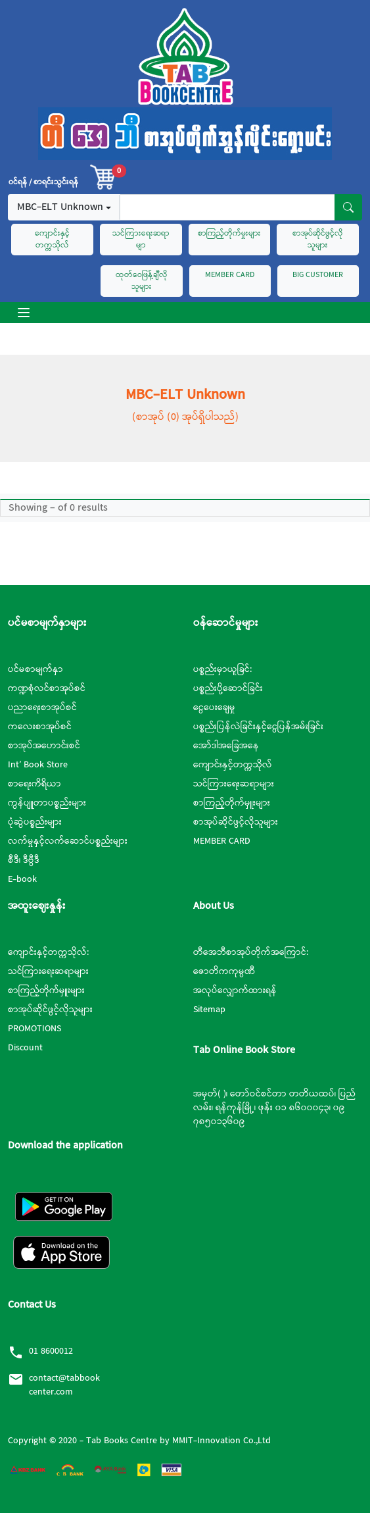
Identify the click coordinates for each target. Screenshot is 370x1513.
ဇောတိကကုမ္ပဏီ (224, 971)
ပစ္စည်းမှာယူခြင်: (222, 669)
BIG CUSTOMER (317, 275)
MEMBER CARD (229, 275)
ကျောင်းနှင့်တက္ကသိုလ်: (48, 952)
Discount (25, 1047)
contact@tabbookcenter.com (64, 1385)
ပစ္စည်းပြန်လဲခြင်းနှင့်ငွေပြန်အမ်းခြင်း (258, 726)
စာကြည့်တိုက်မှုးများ (229, 234)
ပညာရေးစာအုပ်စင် (42, 707)
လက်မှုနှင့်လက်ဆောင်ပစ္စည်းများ (67, 841)
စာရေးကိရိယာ (34, 784)
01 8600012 (51, 1351)
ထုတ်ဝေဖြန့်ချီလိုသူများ (142, 281)
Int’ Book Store (38, 764)
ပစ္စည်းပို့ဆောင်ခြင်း (228, 688)
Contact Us (32, 1304)
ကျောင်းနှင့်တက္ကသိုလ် (52, 239)
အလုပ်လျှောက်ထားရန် (235, 990)
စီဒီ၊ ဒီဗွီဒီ (23, 860)
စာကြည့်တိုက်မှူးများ (231, 803)
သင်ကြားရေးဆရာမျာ (141, 239)
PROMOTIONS (34, 1028)
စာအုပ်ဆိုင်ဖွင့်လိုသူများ (317, 239)
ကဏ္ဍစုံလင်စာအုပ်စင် (46, 688)
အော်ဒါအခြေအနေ (226, 745)
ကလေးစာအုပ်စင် (40, 726)
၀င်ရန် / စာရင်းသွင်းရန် (43, 182)
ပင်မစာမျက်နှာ (35, 669)
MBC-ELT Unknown (60, 207)
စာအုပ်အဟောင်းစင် (44, 745)
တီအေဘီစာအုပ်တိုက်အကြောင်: (250, 952)
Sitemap (209, 1009)
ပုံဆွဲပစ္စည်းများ (35, 822)
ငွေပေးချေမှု (214, 707)
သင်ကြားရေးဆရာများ (233, 784)
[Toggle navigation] (23, 312)
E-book (22, 879)
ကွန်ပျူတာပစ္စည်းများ (47, 803)
